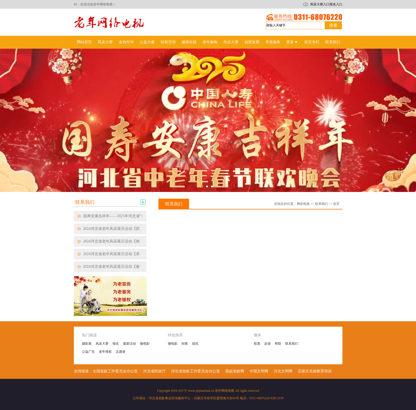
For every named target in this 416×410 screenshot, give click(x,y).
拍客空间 (168, 42)
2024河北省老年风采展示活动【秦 (111, 267)
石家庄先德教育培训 (315, 371)
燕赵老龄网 (234, 371)
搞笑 (195, 343)
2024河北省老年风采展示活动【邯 (111, 229)
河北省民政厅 (154, 371)
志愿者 (120, 352)
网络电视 (303, 204)
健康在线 (189, 42)
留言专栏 (311, 42)
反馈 (267, 343)
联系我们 (332, 42)
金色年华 (126, 42)
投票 (257, 343)
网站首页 (84, 42)
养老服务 (272, 42)
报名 (116, 343)
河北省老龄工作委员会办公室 (195, 371)
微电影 (145, 343)
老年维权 (105, 352)
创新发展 (251, 42)
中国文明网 (258, 371)
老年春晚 (210, 42)
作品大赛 (230, 42)
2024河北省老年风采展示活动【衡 (111, 241)
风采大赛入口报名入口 (326, 4)
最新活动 (129, 343)
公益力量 (147, 42)
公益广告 (88, 352)
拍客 (185, 343)
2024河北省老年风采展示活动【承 (111, 254)
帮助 (278, 343)
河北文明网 (283, 371)
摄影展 (87, 343)
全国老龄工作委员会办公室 (115, 371)
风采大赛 (105, 42)
